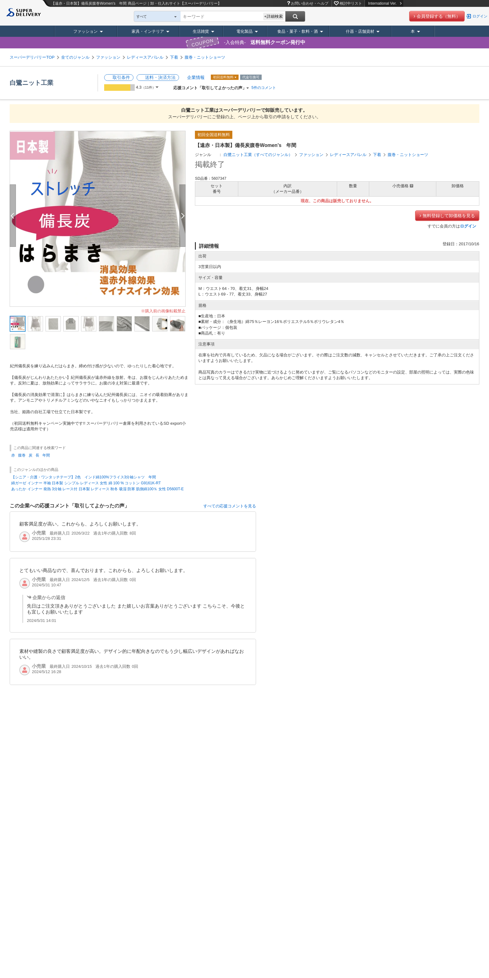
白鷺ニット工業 (31, 82)
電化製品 (244, 31)
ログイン (479, 16)
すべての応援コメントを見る (229, 506)
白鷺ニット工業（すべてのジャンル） (258, 154)
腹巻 (22, 455)
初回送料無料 (224, 77)
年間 (46, 455)
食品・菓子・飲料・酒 (297, 31)
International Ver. (384, 3)
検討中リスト (351, 3)
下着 (174, 57)
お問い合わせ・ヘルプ (309, 3)
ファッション (85, 31)
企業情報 (196, 77)
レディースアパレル (145, 57)
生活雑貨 (201, 31)
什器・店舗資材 (360, 31)
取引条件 (121, 77)
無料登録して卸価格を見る (449, 215)
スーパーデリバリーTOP (32, 57)
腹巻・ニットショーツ (205, 57)
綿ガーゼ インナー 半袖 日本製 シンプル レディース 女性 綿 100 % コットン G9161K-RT (86, 483)
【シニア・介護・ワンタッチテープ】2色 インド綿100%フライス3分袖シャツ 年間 (83, 477)
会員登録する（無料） (438, 16)
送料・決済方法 (160, 77)
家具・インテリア (148, 31)
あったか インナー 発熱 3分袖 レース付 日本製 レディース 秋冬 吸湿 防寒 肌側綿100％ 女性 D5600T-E (97, 489)
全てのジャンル (75, 57)
